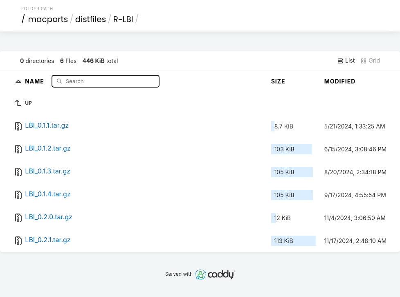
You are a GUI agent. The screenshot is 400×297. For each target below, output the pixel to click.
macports (48, 19)
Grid (370, 60)
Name (35, 80)
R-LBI (123, 19)
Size (278, 81)
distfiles (90, 19)
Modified (340, 81)
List (346, 60)
